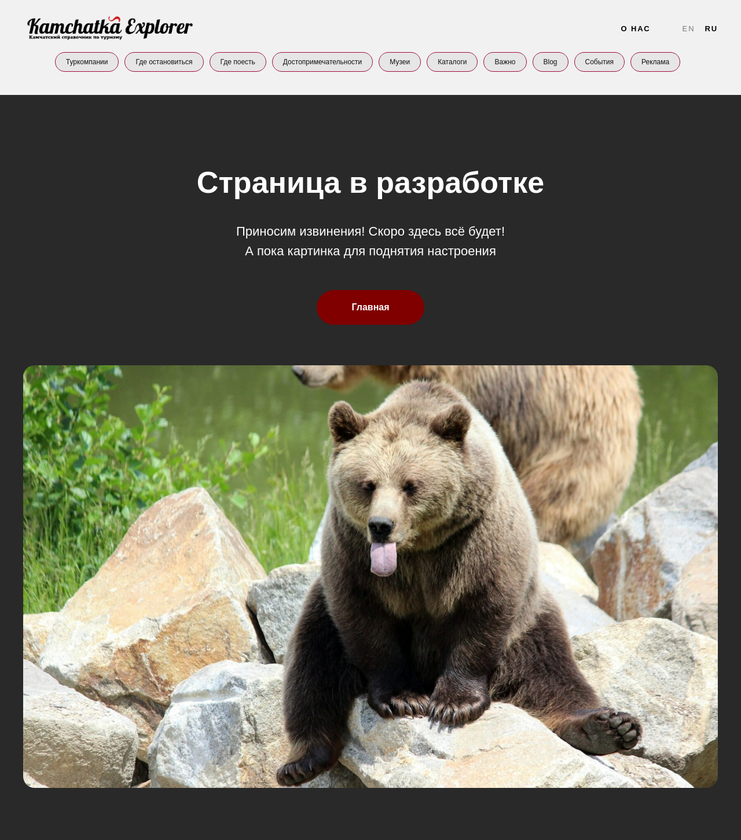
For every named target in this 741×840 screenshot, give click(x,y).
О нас (635, 28)
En (689, 28)
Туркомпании (87, 62)
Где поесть (238, 62)
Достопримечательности (322, 62)
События (599, 62)
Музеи (400, 62)
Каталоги (452, 62)
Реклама (655, 62)
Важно (504, 62)
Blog (550, 62)
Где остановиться (163, 62)
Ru (711, 28)
